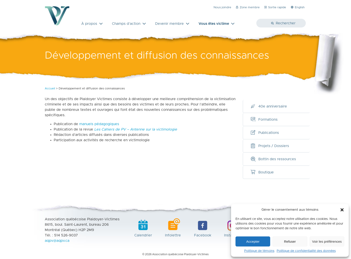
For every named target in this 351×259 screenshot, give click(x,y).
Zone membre (247, 7)
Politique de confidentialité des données (306, 251)
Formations (264, 119)
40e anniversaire (268, 106)
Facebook (202, 227)
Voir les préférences (327, 241)
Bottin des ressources (273, 159)
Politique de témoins (259, 251)
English (297, 7)
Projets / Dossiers (269, 146)
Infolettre (173, 227)
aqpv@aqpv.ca (57, 240)
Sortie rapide (275, 7)
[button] (342, 210)
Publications (264, 133)
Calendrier (143, 227)
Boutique (262, 172)
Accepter (252, 241)
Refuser (290, 241)
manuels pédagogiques (99, 124)
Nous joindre (222, 7)
